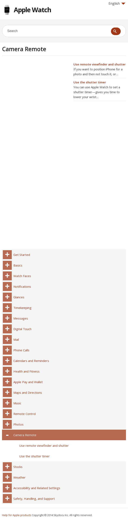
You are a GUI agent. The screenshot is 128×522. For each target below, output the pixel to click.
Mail (16, 339)
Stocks (18, 467)
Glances (18, 297)
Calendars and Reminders (31, 361)
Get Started (21, 255)
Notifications (22, 286)
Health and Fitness (26, 371)
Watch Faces (22, 276)
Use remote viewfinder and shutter (99, 64)
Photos (18, 424)
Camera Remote (24, 435)
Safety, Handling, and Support (34, 499)
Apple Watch (32, 9)
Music (17, 403)
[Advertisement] (36, 90)
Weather (19, 477)
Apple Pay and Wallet (28, 382)
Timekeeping (22, 308)
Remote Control (24, 414)
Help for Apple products (16, 515)
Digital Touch (22, 329)
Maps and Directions (27, 392)
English (117, 3)
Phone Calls (21, 350)
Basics (17, 265)
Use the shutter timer (89, 82)
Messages (20, 318)
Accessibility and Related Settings (36, 488)
